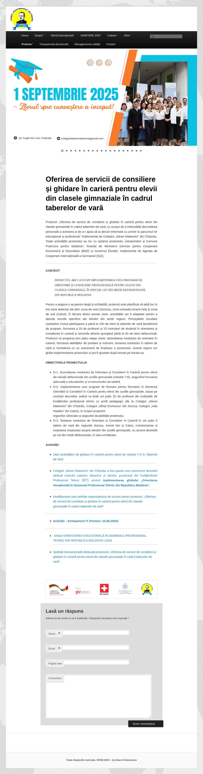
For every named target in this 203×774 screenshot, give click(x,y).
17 (132, 151)
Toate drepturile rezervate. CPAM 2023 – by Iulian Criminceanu (101, 760)
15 (123, 151)
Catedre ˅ (112, 35)
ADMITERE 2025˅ (90, 35)
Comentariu (55, 678)
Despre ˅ (40, 35)
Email (54, 649)
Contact (110, 44)
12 (110, 151)
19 (141, 151)
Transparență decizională (53, 44)
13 (114, 151)
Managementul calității (87, 44)
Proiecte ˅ (27, 44)
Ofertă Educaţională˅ (62, 35)
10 (101, 151)
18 (136, 151)
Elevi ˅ (127, 35)
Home (24, 35)
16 (127, 151)
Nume (54, 634)
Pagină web (55, 663)
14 (119, 151)
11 (106, 151)
